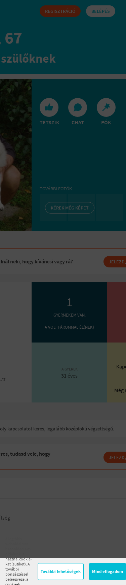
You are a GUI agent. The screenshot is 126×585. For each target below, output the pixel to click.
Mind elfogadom (107, 571)
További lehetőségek (61, 571)
